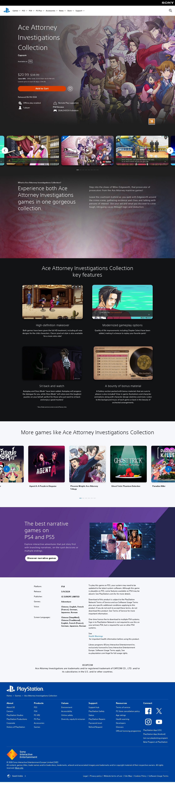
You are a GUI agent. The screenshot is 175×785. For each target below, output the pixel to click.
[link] (87, 469)
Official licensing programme (128, 731)
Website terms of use (113, 776)
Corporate (11, 723)
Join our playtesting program (155, 738)
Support (79, 11)
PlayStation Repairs (97, 719)
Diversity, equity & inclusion (73, 719)
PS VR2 (37, 715)
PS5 (23, 11)
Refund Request (95, 727)
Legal (85, 776)
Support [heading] (93, 703)
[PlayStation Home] (7, 10)
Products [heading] (39, 703)
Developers (121, 723)
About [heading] (10, 703)
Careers (10, 711)
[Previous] (5, 150)
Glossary (119, 727)
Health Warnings (96, 636)
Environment (66, 707)
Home (9, 695)
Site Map (128, 776)
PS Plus (39, 11)
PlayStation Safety (96, 711)
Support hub (94, 707)
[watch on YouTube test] (106, 162)
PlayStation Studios (15, 715)
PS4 (30, 11)
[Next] (170, 150)
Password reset (95, 723)
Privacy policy (96, 776)
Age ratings (121, 715)
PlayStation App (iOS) (152, 730)
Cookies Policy (140, 776)
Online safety (67, 715)
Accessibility (66, 711)
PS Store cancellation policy (128, 711)
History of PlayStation (16, 727)
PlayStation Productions (17, 719)
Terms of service (123, 707)
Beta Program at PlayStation (155, 742)
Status (91, 715)
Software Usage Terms (158, 776)
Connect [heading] (147, 703)
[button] (87, 150)
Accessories (50, 11)
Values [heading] (64, 703)
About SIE (11, 707)
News (61, 11)
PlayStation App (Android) (154, 734)
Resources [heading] (121, 703)
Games (15, 11)
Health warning (122, 719)
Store (69, 11)
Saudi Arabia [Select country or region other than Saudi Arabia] (17, 776)
